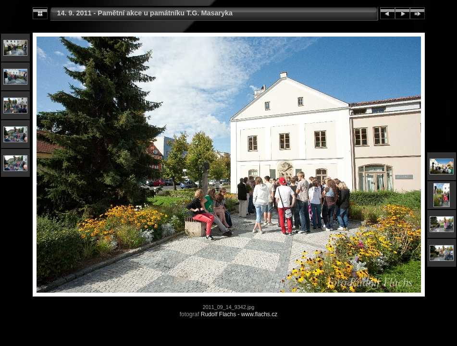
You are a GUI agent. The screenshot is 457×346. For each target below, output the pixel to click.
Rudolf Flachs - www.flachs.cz (239, 314)
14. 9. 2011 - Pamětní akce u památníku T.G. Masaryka (145, 13)
